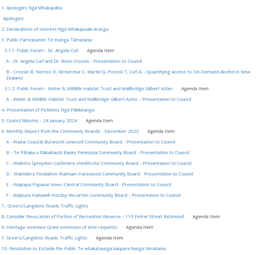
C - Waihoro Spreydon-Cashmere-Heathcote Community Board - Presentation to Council (98, 163)
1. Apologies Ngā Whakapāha (32, 8)
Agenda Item (100, 50)
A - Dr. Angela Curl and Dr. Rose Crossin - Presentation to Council (74, 61)
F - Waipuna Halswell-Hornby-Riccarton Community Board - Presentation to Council (93, 195)
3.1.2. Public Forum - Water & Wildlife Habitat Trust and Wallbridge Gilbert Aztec (89, 88)
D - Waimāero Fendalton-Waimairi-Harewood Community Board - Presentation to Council (99, 174)
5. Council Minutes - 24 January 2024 (39, 120)
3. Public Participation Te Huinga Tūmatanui (47, 40)
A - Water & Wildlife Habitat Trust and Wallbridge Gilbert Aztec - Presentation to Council (98, 99)
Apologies (13, 18)
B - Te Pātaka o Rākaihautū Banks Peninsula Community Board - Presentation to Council (97, 152)
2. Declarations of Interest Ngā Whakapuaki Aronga (55, 29)
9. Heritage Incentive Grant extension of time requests (60, 227)
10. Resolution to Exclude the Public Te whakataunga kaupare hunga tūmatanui (84, 248)
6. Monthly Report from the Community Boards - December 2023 (70, 131)
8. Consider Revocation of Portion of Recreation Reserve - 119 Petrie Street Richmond (93, 216)
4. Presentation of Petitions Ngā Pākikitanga (48, 110)
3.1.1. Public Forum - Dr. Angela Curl (41, 50)
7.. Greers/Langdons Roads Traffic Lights (45, 206)
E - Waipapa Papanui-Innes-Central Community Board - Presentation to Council (88, 184)
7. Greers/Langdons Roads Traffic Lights (44, 238)
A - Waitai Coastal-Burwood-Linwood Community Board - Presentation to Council (90, 142)
